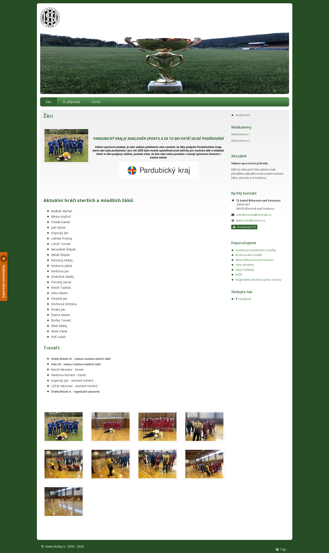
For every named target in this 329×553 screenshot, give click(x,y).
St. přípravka (71, 102)
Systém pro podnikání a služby (256, 250)
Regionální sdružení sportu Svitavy (258, 280)
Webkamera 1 (240, 134)
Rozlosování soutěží (249, 255)
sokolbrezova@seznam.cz (253, 215)
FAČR (239, 274)
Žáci (48, 102)
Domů (96, 102)
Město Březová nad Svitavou (255, 260)
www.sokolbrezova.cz (250, 220)
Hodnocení (243, 115)
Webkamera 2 (240, 141)
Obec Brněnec (245, 265)
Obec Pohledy (245, 270)
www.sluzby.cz (55, 546)
